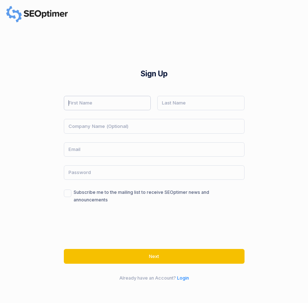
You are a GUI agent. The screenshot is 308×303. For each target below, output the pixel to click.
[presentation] (118, 226)
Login (183, 278)
